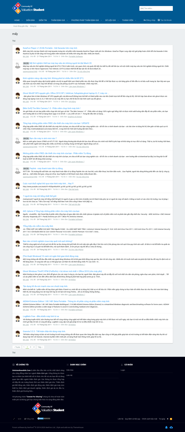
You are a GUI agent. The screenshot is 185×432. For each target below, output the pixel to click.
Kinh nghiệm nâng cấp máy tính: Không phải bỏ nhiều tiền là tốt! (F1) (53, 78)
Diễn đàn (69, 370)
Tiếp (39, 347)
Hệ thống (72, 102)
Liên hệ (69, 375)
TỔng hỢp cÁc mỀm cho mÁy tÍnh (38, 226)
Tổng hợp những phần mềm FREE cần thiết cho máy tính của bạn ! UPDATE (56, 123)
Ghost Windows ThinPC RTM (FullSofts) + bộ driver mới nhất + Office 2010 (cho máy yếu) (62, 271)
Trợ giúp (162, 419)
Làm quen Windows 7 (77, 86)
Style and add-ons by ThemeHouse (70, 427)
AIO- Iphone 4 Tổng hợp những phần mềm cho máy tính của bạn (51, 211)
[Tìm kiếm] (156, 8)
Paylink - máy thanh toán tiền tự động (43, 168)
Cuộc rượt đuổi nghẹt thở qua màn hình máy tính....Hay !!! (48, 183)
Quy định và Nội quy (132, 419)
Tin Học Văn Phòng (75, 250)
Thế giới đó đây (74, 204)
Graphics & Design (75, 117)
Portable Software (76, 56)
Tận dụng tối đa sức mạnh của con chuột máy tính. (45, 286)
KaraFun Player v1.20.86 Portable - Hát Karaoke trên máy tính (50, 48)
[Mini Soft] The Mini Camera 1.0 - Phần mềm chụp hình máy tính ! (52, 108)
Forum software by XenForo (34, 427)
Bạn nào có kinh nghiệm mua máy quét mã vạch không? (48, 241)
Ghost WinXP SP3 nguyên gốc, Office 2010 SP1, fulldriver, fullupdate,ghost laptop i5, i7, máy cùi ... (66, 93)
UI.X (19, 419)
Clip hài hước (73, 189)
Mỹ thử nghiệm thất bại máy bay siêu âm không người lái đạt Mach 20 (57, 63)
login (123, 370)
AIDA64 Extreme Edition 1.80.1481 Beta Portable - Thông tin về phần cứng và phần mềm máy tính (66, 301)
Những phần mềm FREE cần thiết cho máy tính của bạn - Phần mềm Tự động (57, 153)
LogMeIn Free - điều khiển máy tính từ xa (41, 316)
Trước (17, 347)
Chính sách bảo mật (149, 419)
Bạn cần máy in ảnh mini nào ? (40, 138)
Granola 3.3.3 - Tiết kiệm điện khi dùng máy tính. (44, 331)
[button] (22, 20)
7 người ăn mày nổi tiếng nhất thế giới (39, 196)
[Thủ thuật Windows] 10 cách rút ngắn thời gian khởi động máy (51, 256)
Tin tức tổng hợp (83, 72)
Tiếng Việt (29, 419)
